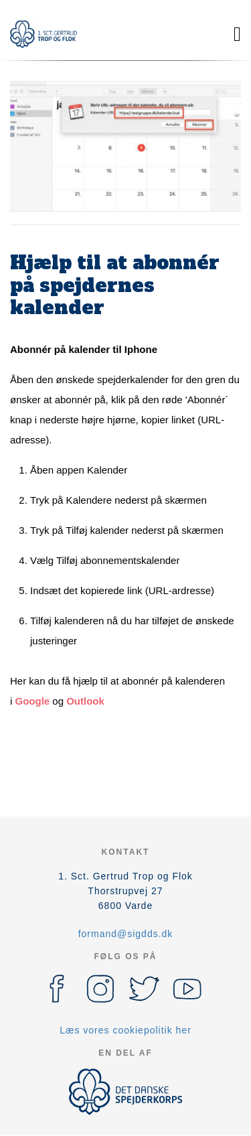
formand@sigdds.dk (125, 933)
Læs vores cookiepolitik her (125, 1030)
